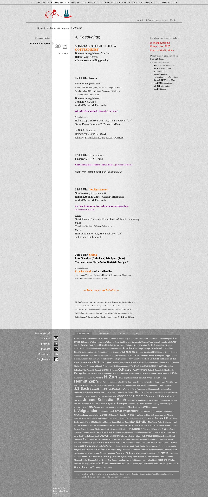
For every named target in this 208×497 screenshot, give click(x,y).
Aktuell (139, 20)
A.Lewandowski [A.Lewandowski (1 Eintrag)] (91, 339)
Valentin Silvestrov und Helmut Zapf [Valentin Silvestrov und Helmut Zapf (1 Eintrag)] (142, 460)
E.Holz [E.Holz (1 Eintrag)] (150, 356)
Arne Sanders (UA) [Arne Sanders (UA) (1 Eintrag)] (135, 342)
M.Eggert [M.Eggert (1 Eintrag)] (113, 415)
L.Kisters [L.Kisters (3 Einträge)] (143, 407)
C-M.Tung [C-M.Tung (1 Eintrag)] (134, 345)
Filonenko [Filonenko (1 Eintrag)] (154, 363)
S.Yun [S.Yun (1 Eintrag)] (118, 446)
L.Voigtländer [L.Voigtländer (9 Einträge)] (86, 411)
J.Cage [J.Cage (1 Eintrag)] (143, 385)
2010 (90, 3)
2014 (112, 3)
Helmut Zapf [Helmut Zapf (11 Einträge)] (85, 381)
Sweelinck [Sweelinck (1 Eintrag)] (143, 453)
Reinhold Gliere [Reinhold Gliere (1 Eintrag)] (160, 439)
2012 (101, 3)
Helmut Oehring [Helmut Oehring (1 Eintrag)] (159, 378)
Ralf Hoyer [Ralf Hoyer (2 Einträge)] (88, 439)
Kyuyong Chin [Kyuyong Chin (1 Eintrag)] (119, 407)
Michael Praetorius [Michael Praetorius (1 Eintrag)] (82, 425)
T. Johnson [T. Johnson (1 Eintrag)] (173, 453)
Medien (173, 20)
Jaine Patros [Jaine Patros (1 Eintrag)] (137, 389)
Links (137, 333)
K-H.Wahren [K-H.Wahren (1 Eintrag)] (93, 404)
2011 (95, 3)
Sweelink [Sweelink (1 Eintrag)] (152, 453)
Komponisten (83, 334)
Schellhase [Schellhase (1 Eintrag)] (163, 446)
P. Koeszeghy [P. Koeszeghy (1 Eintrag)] (156, 429)
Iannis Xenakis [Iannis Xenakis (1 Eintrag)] (91, 385)
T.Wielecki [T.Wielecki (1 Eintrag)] (115, 457)
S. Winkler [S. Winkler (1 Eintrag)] (111, 446)
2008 (78, 3)
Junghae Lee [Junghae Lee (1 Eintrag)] (165, 400)
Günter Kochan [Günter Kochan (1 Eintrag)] (163, 373)
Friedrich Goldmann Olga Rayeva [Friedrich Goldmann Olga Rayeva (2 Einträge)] (147, 366)
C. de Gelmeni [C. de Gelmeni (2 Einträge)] (155, 345)
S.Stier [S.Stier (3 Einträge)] (103, 446)
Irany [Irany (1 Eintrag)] (122, 385)
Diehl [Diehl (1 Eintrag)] (91, 356)
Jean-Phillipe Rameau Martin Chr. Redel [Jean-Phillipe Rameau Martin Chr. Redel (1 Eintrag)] (98, 392)
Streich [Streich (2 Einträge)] (103, 453)
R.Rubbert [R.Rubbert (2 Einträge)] (114, 436)
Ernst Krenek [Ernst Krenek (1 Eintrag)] (163, 359)
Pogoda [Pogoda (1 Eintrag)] (85, 436)
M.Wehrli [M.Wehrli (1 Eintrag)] (77, 418)
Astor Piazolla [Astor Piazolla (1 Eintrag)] (149, 342)
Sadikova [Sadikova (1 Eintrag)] (125, 446)
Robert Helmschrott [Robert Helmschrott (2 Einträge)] (107, 442)
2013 (107, 3)
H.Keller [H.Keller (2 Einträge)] (174, 373)
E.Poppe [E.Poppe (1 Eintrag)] (166, 356)
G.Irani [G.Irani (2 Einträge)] (105, 370)
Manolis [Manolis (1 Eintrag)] (118, 418)
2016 (124, 3)
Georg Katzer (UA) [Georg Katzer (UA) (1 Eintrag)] (98, 373)
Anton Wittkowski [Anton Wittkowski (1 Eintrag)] (91, 342)
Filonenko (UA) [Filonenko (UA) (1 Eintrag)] (165, 363)
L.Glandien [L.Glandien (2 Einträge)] (131, 407)
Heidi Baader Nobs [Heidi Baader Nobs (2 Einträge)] (142, 378)
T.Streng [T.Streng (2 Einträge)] (106, 456)
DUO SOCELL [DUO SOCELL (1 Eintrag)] (129, 356)
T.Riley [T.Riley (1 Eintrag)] (99, 457)
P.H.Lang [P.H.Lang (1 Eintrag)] (146, 429)
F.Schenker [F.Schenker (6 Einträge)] (102, 362)
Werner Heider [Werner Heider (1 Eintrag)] (126, 464)
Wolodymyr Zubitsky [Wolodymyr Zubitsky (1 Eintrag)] (141, 464)
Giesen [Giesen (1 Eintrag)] (109, 373)
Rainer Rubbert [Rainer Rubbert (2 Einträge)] (149, 436)
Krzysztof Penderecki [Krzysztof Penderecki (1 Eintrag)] (104, 407)
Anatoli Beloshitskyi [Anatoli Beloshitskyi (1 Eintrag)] (161, 339)
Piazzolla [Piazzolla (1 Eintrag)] (167, 432)
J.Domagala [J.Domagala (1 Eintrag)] (152, 385)
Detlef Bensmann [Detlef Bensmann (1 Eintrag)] (81, 356)
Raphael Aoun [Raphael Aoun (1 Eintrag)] (107, 439)
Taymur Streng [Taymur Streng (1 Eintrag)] (126, 457)
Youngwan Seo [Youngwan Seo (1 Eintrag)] (168, 464)
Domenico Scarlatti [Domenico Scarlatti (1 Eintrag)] (115, 356)
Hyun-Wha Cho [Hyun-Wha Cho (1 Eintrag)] (167, 382)
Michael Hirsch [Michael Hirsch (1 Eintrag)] (171, 422)
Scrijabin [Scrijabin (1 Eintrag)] (77, 450)
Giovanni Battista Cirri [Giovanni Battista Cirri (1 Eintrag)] (122, 373)
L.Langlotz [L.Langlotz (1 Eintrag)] (153, 407)
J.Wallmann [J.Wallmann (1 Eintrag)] (126, 389)
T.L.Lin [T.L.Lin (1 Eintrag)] (77, 457)
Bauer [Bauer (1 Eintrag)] (96, 345)
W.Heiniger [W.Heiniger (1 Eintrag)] (84, 464)
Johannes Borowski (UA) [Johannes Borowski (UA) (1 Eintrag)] (106, 396)
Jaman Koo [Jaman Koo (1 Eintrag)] (147, 389)
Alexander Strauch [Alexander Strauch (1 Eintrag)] (145, 339)
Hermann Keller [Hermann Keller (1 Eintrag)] (115, 382)
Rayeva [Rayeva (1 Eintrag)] (143, 439)
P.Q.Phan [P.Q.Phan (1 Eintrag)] (165, 429)
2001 (39, 3)
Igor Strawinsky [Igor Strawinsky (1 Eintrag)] (104, 385)
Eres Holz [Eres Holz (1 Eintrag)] (101, 359)
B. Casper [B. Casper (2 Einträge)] (83, 345)
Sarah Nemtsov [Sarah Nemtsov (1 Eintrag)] (152, 446)
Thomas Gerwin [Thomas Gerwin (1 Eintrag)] (166, 457)
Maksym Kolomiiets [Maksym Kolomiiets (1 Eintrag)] (106, 418)
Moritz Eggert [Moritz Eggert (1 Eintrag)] (128, 425)
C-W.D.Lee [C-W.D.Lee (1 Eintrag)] (143, 345)
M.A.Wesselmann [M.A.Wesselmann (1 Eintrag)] (81, 415)
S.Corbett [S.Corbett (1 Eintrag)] (145, 443)
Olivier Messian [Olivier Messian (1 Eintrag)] (101, 429)
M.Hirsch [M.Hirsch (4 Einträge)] (130, 414)
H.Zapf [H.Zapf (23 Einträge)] (111, 376)
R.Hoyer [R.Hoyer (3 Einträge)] (103, 435)
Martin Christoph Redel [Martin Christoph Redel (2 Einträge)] (160, 418)
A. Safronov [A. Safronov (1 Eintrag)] (103, 339)
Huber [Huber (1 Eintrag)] (134, 382)
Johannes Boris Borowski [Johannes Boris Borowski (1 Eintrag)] (84, 396)
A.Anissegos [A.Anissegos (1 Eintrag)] (79, 339)
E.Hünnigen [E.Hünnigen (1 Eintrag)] (158, 356)
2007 (73, 3)
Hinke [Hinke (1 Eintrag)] (124, 382)
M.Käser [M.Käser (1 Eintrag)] (147, 415)
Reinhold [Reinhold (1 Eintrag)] (150, 439)
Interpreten (104, 333)
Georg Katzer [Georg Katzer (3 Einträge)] (82, 373)
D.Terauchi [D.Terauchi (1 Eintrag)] (138, 352)
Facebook (45, 343)
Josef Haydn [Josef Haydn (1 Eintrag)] (154, 400)
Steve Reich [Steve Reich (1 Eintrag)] (90, 453)
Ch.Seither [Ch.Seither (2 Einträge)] (127, 348)
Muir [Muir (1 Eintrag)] (136, 425)
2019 (141, 3)
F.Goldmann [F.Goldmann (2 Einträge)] (87, 362)
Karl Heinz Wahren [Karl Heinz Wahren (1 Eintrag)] (143, 404)
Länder (122, 333)
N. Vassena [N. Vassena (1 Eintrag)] (161, 425)
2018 (135, 3)
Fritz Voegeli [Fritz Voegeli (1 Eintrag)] (87, 370)
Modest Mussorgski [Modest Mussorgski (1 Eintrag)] (114, 425)
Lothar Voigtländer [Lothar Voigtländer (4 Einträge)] (125, 411)
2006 (67, 3)
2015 (118, 3)
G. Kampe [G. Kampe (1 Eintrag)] (114, 370)
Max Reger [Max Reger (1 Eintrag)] (152, 422)
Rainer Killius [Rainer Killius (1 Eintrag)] (134, 436)
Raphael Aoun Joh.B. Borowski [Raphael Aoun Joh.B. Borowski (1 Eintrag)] (126, 439)
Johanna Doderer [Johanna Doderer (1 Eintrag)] (170, 392)
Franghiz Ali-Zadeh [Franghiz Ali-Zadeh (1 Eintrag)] (94, 366)
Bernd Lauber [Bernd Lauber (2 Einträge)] (106, 345)
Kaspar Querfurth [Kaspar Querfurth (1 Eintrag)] (158, 404)
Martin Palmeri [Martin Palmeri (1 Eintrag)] (86, 422)
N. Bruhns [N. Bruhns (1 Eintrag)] (143, 425)
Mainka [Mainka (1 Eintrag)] (94, 418)
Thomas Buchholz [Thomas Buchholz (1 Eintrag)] (151, 457)
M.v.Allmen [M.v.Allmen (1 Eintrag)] (168, 415)
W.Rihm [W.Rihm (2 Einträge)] (94, 463)
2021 (152, 3)
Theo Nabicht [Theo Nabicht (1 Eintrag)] (138, 457)
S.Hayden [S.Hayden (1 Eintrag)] (173, 443)
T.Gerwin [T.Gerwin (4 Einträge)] (162, 453)
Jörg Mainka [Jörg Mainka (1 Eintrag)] (83, 404)
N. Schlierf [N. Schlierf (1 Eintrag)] (152, 425)
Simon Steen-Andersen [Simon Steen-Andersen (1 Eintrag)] (138, 450)
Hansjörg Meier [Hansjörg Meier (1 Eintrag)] (125, 378)
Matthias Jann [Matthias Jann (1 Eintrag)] (123, 422)
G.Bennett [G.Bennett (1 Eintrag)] (97, 370)
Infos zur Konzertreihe (156, 20)
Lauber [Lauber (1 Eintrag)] (101, 411)
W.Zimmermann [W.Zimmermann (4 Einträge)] (109, 463)
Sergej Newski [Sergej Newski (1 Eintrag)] (123, 450)
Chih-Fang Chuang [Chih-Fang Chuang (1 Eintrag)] (141, 349)
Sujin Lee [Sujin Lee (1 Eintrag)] (111, 453)
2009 (84, 3)
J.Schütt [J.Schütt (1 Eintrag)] (117, 389)
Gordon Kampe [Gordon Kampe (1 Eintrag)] (137, 373)
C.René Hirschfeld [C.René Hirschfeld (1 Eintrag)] (92, 349)
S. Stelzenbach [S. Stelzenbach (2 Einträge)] (90, 446)
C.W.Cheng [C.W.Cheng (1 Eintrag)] (105, 349)
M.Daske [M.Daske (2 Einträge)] (104, 415)
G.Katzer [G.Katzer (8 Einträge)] (125, 369)
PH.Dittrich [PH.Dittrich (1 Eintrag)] (149, 432)
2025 (175, 3)
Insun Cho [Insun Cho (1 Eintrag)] (115, 385)
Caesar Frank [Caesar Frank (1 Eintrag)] (115, 349)
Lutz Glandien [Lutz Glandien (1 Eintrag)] (144, 411)
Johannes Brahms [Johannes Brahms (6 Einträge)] (131, 396)
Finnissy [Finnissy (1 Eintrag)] (175, 363)
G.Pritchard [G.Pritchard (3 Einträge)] (140, 369)
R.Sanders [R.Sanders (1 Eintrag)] (124, 436)
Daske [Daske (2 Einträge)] (155, 352)
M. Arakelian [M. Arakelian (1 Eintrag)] (94, 415)
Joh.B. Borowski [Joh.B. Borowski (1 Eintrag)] (156, 392)
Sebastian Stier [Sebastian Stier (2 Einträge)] (102, 449)
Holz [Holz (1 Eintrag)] (129, 382)
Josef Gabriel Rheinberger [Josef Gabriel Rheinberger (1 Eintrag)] (137, 400)
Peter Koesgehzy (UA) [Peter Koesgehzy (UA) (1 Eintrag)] (106, 432)
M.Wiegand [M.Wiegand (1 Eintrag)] (86, 418)
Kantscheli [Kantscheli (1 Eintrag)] (130, 404)
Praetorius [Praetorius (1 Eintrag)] (93, 436)
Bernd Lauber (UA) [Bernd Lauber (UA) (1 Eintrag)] (122, 345)
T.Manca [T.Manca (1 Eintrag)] (83, 457)
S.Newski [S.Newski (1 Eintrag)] (78, 446)
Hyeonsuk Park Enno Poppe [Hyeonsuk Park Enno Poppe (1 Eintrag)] (148, 382)
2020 (147, 3)
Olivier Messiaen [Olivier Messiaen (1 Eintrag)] (87, 429)
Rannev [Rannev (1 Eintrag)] (98, 439)
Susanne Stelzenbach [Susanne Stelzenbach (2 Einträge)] (127, 453)
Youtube (45, 338)
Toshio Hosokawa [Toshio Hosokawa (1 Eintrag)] (119, 460)
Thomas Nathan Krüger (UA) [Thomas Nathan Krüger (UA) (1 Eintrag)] (99, 460)
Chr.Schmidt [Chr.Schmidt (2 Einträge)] (155, 348)
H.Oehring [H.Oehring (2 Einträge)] (98, 378)
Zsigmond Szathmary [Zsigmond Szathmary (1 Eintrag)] (103, 467)
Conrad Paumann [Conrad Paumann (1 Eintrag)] (105, 352)
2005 (61, 3)
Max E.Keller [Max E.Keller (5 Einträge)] (138, 421)
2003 (50, 3)
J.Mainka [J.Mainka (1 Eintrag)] (167, 385)
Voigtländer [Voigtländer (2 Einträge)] (163, 460)
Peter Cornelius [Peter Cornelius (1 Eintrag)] (90, 432)
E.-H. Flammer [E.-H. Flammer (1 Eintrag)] (141, 356)
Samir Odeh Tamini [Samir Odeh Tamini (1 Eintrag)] (137, 446)
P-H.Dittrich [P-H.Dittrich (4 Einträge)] (134, 428)
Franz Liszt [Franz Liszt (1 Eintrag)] (107, 366)
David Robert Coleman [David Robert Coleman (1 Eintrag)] (168, 352)
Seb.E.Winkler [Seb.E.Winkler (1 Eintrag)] (87, 450)
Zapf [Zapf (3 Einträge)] (91, 467)
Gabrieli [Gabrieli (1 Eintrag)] (151, 370)
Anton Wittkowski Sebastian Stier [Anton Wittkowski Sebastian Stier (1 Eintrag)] (113, 342)
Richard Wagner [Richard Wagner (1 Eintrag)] (89, 443)
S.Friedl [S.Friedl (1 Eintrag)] (165, 443)
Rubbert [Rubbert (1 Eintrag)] (137, 443)
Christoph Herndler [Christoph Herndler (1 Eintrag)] (89, 352)
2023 (164, 3)
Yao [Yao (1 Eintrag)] (151, 464)
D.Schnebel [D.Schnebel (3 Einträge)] (127, 352)
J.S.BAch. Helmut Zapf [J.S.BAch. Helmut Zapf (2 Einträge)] (102, 389)
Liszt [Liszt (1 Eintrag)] (111, 411)
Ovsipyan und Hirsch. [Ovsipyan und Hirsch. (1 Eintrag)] (117, 429)
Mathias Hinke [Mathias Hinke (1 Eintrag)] (98, 422)
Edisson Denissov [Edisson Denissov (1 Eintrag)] (88, 359)
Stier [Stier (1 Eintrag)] (97, 453)
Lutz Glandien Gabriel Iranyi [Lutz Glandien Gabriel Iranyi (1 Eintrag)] (162, 411)
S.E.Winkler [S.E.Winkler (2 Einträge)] (155, 442)
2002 (44, 3)
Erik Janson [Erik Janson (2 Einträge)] (151, 359)
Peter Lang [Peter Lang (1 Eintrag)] (120, 432)
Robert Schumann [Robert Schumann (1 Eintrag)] (125, 443)
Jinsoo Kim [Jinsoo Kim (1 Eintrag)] (144, 392)
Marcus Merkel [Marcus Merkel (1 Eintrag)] (141, 418)
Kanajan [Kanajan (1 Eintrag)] (122, 404)
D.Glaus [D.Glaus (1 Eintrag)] (116, 352)
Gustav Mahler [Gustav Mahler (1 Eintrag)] (150, 373)
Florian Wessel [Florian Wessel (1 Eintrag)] (80, 366)
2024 (169, 3)
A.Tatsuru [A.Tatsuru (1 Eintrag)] (133, 339)
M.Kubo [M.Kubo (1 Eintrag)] (140, 415)
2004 (56, 3)
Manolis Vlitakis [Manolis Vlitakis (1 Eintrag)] (128, 418)
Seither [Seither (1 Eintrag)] (114, 450)
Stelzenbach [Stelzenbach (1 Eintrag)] (79, 453)
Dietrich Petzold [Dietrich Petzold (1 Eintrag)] (100, 356)
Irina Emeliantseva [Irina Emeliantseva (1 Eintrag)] (132, 385)
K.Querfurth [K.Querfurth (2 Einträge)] (112, 403)
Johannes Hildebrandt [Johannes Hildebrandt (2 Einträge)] (157, 396)
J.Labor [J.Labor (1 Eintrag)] (160, 385)
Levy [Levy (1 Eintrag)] (106, 411)
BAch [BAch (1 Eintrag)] (91, 345)
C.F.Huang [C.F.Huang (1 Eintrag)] (167, 345)
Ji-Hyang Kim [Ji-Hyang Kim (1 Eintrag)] (121, 392)
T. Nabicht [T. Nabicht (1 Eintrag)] (91, 457)
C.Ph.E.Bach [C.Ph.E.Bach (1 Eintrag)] (79, 349)
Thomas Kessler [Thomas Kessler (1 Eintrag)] (80, 460)
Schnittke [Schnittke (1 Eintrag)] (172, 446)
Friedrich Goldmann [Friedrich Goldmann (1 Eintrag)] (120, 366)
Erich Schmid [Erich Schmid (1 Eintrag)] (139, 359)
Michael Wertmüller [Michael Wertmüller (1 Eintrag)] (98, 425)
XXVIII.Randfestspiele (39, 43)
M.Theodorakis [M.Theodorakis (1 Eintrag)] (157, 415)
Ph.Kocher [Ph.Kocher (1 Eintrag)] (159, 432)
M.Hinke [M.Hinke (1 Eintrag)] (120, 415)
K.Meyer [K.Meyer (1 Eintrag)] (102, 404)
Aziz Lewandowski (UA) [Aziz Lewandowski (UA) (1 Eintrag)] (165, 342)
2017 (130, 3)
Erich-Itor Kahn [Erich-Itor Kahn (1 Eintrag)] (126, 359)
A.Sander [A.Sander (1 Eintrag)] (113, 339)
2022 (158, 3)
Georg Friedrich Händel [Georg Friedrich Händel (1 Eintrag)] (164, 370)
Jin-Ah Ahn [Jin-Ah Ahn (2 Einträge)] (133, 392)
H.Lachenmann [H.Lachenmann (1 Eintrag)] (80, 378)
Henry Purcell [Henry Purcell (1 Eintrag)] (103, 382)
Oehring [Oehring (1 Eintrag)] (169, 425)
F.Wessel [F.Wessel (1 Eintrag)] (115, 363)
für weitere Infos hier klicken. (162, 50)
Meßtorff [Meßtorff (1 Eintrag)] (160, 422)
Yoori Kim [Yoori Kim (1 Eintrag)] (158, 464)
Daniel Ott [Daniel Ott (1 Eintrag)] (148, 352)
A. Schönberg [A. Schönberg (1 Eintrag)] (122, 339)
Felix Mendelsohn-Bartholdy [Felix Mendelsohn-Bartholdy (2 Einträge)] (135, 362)
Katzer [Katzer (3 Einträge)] (91, 407)
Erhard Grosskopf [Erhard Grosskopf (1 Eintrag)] (112, 359)
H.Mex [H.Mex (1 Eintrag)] (89, 378)
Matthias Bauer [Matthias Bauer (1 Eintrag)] (110, 422)
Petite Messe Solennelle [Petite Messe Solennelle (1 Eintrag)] (135, 432)
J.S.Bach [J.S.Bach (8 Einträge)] (81, 388)
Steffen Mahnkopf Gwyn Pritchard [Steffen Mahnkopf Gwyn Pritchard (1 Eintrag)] (163, 450)
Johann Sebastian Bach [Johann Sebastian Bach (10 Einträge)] (104, 400)
